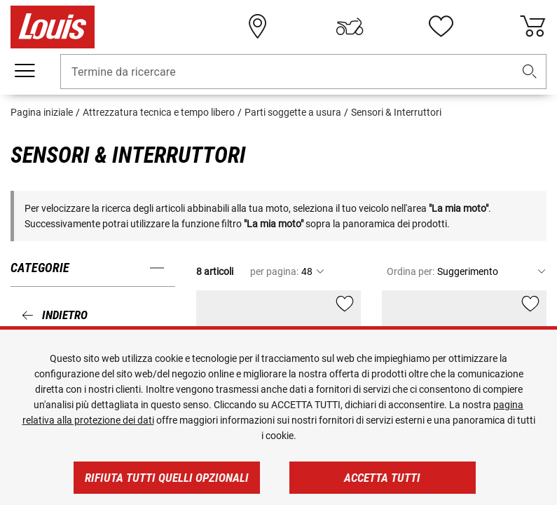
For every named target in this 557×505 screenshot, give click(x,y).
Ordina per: (410, 271)
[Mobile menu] (25, 70)
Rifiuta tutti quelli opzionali (167, 478)
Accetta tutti (382, 478)
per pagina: (274, 271)
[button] (529, 72)
